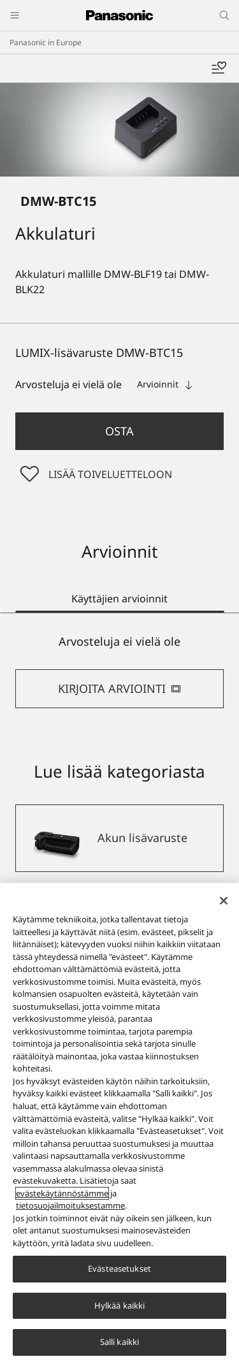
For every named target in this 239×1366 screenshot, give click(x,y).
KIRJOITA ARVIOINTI (119, 688)
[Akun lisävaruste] (119, 838)
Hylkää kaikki (119, 1305)
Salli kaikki (120, 1342)
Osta (119, 431)
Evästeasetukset (119, 1269)
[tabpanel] (119, 671)
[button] (119, 431)
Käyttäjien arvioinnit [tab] (119, 599)
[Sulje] (224, 901)
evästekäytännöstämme (62, 1193)
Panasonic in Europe (46, 42)
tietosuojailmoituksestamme (70, 1206)
